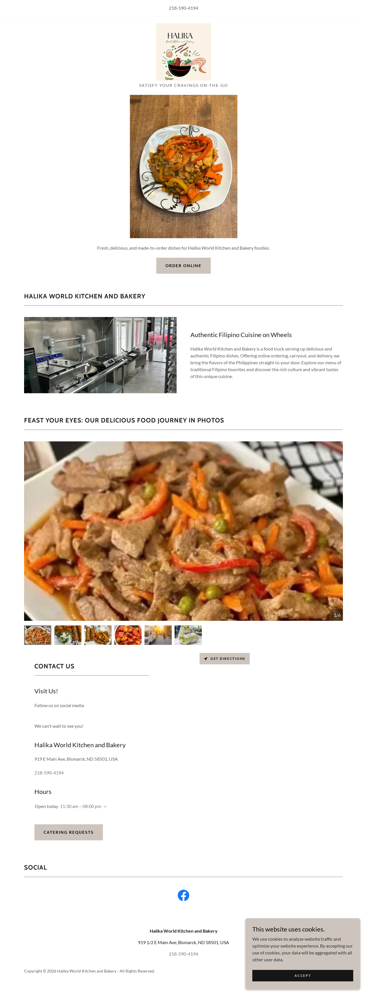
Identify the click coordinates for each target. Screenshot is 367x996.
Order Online (183, 265)
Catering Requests (69, 832)
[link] (183, 51)
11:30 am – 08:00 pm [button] (80, 806)
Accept (302, 983)
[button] (104, 807)
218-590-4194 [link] (183, 8)
